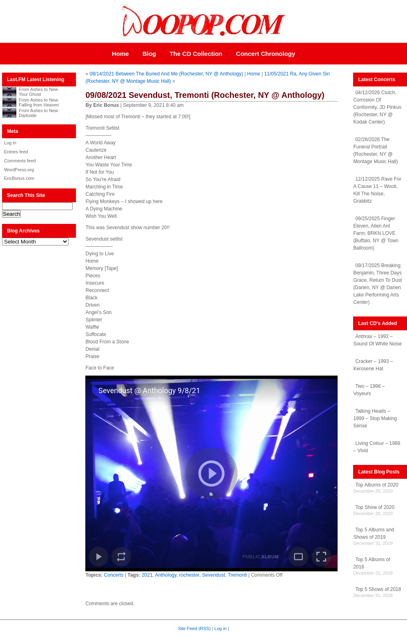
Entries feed (16, 151)
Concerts (114, 575)
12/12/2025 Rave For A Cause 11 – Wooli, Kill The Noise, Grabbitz (377, 190)
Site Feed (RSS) (194, 628)
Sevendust (213, 575)
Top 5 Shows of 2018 (378, 589)
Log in (10, 142)
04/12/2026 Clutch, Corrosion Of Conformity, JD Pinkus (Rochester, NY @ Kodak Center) (377, 107)
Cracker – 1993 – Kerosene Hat (373, 365)
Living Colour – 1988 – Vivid (376, 446)
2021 (147, 575)
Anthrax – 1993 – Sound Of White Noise (377, 340)
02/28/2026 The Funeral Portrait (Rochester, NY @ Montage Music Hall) (375, 150)
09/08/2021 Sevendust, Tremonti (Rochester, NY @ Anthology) (204, 95)
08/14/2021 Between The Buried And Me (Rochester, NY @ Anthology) (166, 74)
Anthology (165, 575)
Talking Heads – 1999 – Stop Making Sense (375, 418)
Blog (149, 53)
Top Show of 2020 (374, 507)
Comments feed (20, 160)
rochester (189, 575)
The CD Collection (196, 53)
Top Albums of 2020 (376, 485)
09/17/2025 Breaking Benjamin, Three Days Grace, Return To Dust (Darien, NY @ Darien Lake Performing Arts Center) (377, 284)
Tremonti (237, 575)
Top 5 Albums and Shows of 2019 (373, 533)
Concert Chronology (265, 53)
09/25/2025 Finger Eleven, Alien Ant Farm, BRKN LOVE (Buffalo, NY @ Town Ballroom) (375, 233)
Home (120, 53)
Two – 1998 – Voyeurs (369, 389)
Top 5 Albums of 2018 (371, 563)
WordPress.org (19, 169)
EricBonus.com (19, 178)
